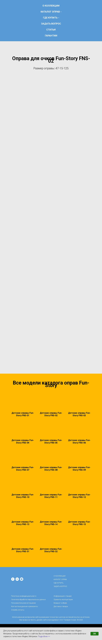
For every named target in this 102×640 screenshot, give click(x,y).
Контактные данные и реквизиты (24, 606)
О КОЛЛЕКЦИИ (51, 5)
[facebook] (12, 579)
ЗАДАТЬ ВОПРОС (51, 23)
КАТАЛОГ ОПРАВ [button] (50, 11)
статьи (51, 29)
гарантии (51, 35)
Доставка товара (61, 606)
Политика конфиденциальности (23, 596)
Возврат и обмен (60, 603)
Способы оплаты (17, 610)
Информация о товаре (62, 596)
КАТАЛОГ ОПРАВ (60, 579)
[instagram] (21, 579)
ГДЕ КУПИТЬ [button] (50, 17)
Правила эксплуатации (63, 599)
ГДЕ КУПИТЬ (58, 583)
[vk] (17, 579)
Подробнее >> (44, 636)
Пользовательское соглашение (23, 603)
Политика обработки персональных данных (28, 599)
